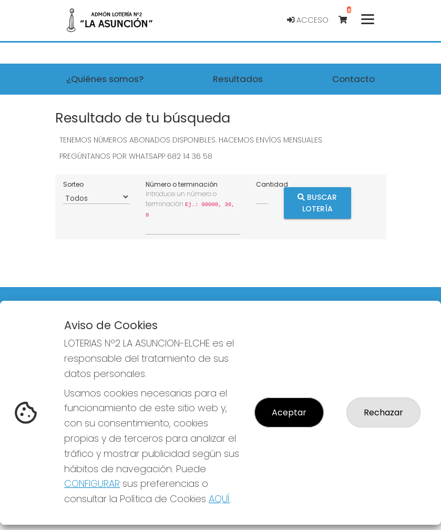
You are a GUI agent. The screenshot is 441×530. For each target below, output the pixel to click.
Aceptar (289, 412)
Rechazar (383, 412)
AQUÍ (219, 498)
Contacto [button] (353, 79)
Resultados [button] (238, 79)
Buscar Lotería (317, 203)
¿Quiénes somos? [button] (104, 79)
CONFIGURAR (92, 483)
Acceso (308, 20)
